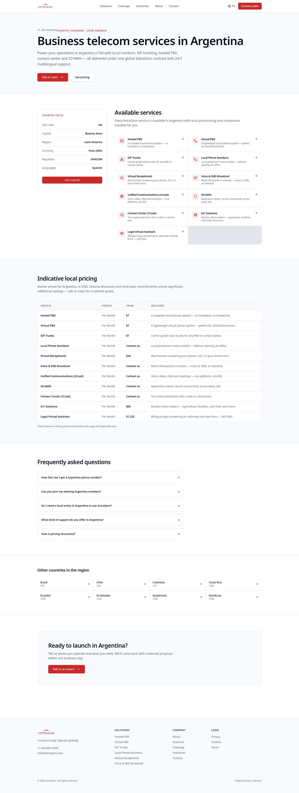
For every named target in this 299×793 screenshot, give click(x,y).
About (159, 6)
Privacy (215, 736)
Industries (142, 6)
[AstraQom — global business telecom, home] (45, 6)
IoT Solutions (49, 406)
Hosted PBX (48, 315)
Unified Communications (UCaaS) (62, 376)
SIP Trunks (47, 335)
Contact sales (250, 6)
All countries (47, 30)
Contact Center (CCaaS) (56, 396)
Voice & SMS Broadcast (55, 366)
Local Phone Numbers (55, 346)
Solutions (106, 6)
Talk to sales (52, 77)
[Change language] (231, 6)
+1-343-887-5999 (47, 748)
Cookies (216, 742)
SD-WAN (46, 386)
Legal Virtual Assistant (55, 416)
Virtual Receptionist (53, 356)
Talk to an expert (66, 669)
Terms (215, 747)
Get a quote (72, 180)
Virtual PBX (48, 325)
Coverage (124, 6)
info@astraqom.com (50, 753)
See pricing (82, 77)
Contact (174, 6)
